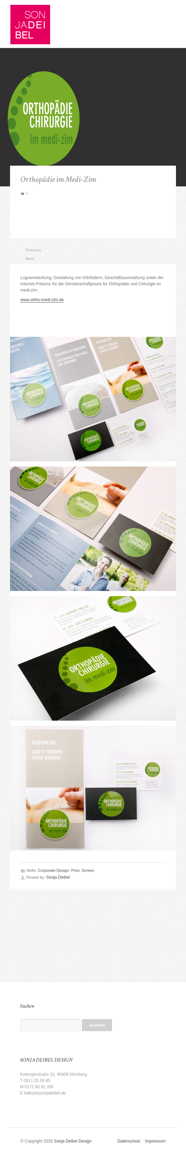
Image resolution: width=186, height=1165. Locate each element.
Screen (88, 870)
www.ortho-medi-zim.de (42, 299)
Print (75, 870)
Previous (28, 250)
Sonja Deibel (58, 877)
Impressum (155, 1141)
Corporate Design (53, 870)
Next (28, 259)
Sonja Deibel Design (73, 1141)
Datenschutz (131, 1141)
